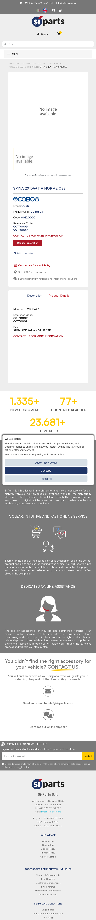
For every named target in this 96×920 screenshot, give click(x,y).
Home (11, 63)
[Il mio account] (43, 34)
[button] (27, 243)
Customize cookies (46, 462)
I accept (46, 470)
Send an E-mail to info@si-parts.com (48, 703)
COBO (25, 205)
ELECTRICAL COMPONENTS (50, 63)
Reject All (46, 478)
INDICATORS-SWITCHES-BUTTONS (23, 67)
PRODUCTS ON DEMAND (25, 63)
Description (34, 295)
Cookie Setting (48, 856)
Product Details (59, 295)
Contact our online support (48, 727)
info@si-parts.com (51, 811)
